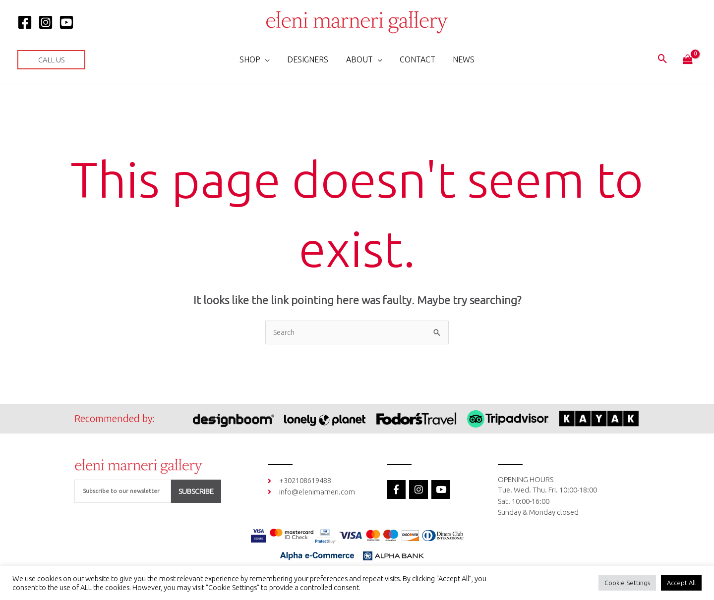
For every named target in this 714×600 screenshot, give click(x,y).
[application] (268, 59)
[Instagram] (45, 22)
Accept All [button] (681, 582)
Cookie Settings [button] (627, 582)
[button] (51, 59)
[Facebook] (24, 22)
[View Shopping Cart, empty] (688, 60)
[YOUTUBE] (66, 22)
